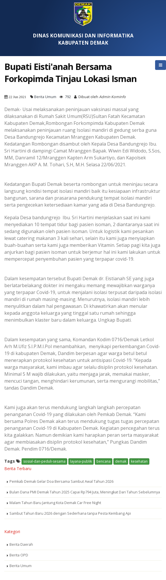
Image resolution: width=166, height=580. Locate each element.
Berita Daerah (21, 544)
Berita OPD (18, 555)
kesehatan (139, 461)
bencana (103, 461)
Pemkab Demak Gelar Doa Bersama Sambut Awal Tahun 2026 (61, 481)
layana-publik (81, 461)
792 (68, 96)
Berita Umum (45, 96)
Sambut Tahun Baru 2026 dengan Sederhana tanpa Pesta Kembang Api (70, 513)
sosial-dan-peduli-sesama (44, 461)
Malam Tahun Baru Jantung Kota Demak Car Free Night (55, 502)
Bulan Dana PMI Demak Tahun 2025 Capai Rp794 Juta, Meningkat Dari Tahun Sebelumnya (84, 492)
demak (120, 461)
